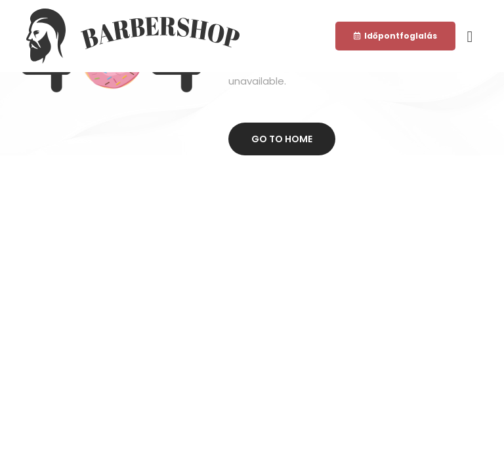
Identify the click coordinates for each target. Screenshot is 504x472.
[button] (395, 36)
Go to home (281, 139)
